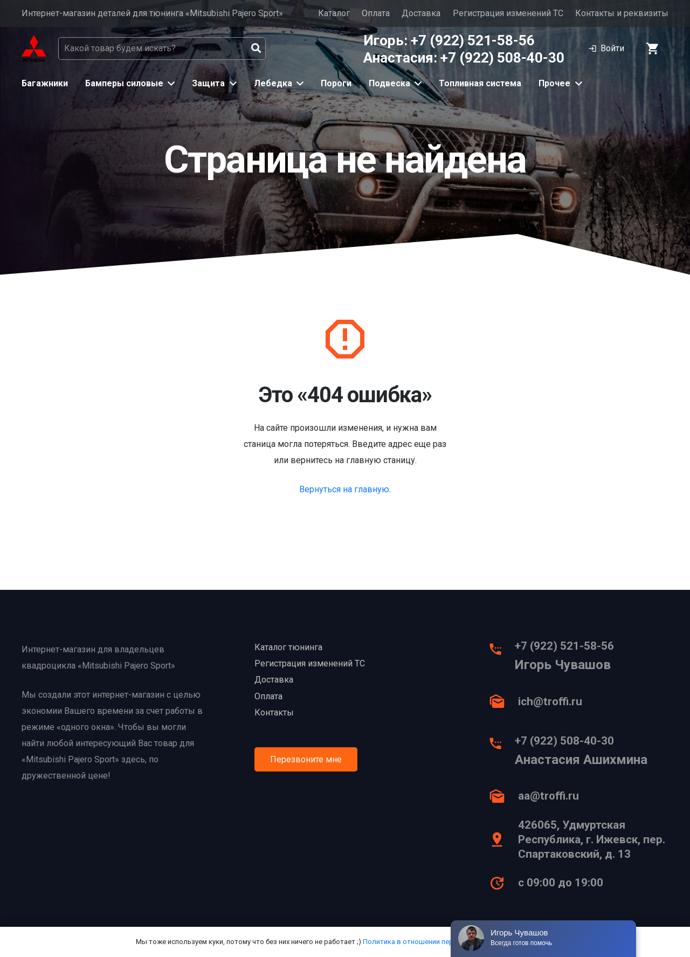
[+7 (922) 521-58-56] (501, 652)
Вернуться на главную (344, 489)
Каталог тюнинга (288, 647)
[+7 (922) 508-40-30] (501, 746)
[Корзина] (653, 48)
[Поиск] (256, 48)
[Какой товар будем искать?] (162, 48)
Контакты (274, 712)
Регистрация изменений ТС (508, 13)
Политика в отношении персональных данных (439, 942)
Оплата (376, 13)
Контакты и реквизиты (621, 13)
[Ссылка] (34, 48)
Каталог (334, 13)
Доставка (421, 13)
